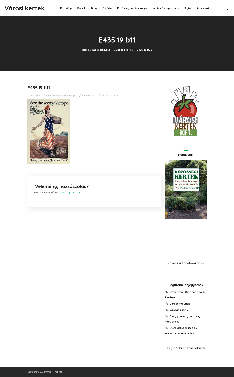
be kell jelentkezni (71, 192)
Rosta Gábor (88, 95)
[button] (226, 8)
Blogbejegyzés (101, 50)
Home (85, 50)
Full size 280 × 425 (110, 95)
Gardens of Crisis (180, 303)
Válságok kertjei (123, 50)
